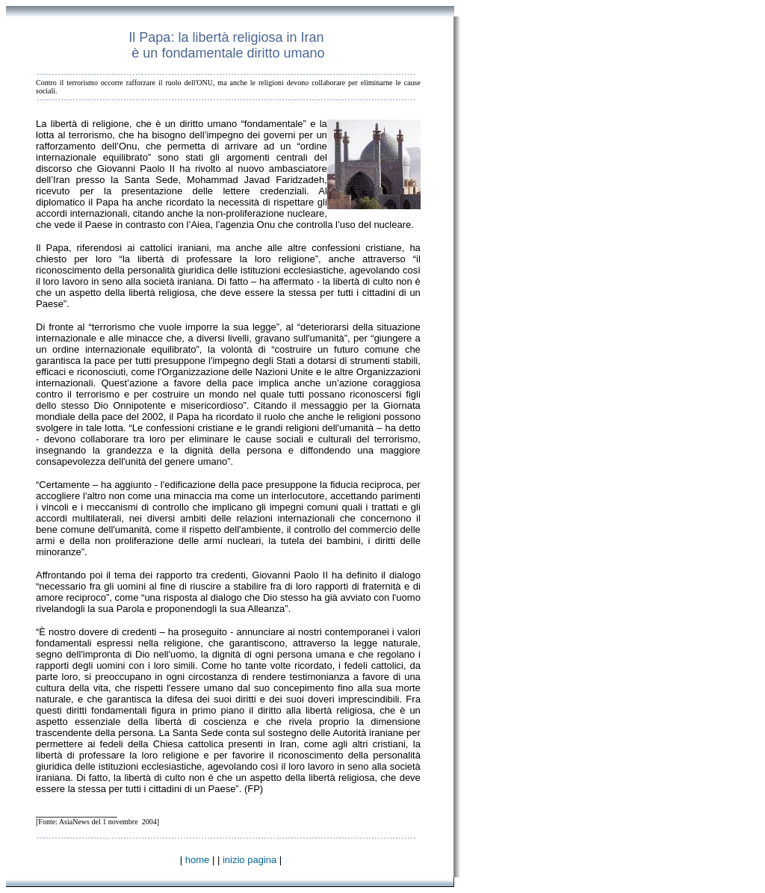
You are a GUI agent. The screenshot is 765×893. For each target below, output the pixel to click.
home (197, 859)
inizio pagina (249, 859)
